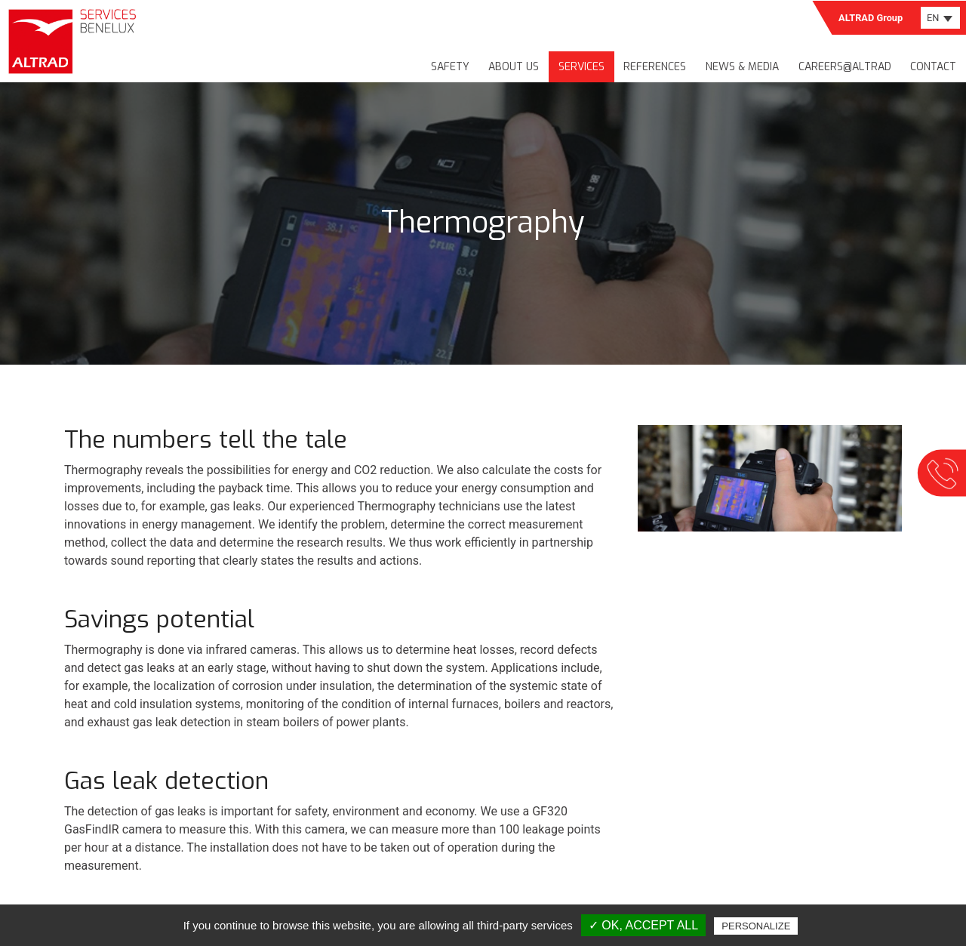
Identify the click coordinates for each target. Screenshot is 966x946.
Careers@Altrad (844, 67)
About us (513, 67)
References (654, 67)
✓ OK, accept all (643, 925)
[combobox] (940, 18)
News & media (742, 67)
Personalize (755, 926)
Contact (933, 67)
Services (581, 67)
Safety (450, 67)
